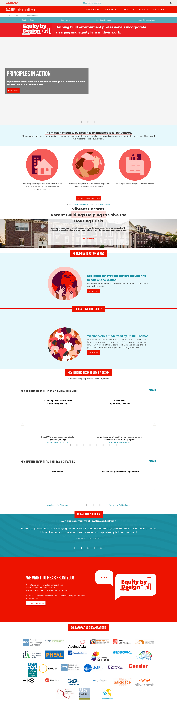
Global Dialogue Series (146, 20)
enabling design (103, 204)
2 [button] (88, 122)
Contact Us (89, 3)
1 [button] (82, 122)
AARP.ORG (97, 3)
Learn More (93, 291)
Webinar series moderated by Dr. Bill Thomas (117, 336)
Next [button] (154, 424)
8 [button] (117, 445)
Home (8, 15)
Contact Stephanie (36, 603)
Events (142, 9)
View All (152, 390)
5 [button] (97, 445)
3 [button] (95, 122)
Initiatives (110, 9)
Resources (127, 9)
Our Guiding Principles (88, 198)
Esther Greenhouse (83, 204)
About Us (157, 9)
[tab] (28, 20)
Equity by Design (32, 15)
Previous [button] (22, 424)
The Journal (92, 9)
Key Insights (65, 20)
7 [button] (110, 445)
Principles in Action (103, 20)
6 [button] (103, 445)
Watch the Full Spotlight (18, 93)
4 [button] (90, 445)
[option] (88, 81)
